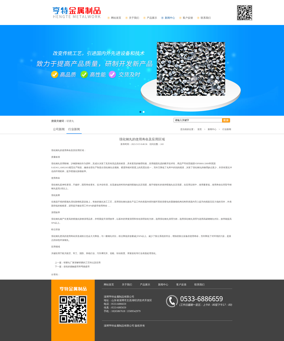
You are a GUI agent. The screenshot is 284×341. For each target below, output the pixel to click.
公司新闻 (59, 129)
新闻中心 (170, 17)
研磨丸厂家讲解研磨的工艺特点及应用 (82, 262)
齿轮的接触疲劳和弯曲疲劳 (77, 266)
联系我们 (206, 17)
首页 (199, 129)
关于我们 (134, 17)
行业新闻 (74, 129)
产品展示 (152, 17)
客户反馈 (188, 17)
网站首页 (116, 17)
